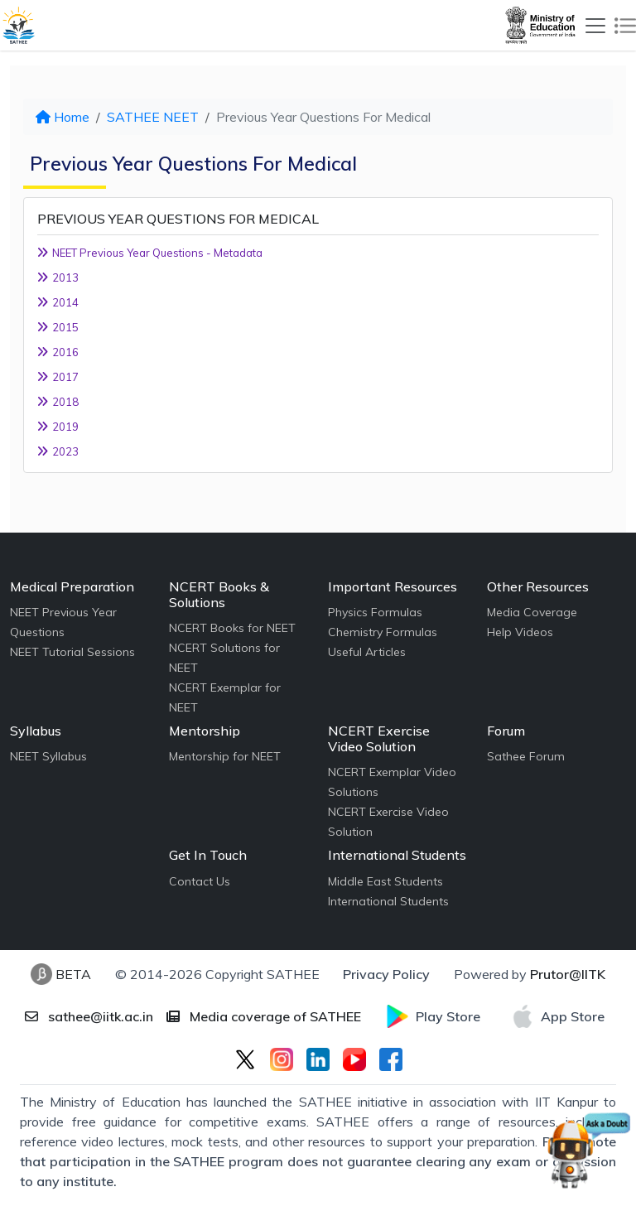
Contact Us (199, 881)
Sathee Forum (526, 756)
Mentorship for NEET (225, 756)
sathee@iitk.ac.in (89, 1016)
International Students (388, 901)
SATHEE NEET (153, 117)
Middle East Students (385, 881)
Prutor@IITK (567, 974)
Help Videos (520, 632)
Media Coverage (532, 612)
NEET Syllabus (48, 756)
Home (62, 117)
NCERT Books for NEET (232, 627)
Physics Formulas (375, 612)
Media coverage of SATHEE (263, 1016)
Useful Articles (367, 651)
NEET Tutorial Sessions (72, 651)
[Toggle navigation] (595, 25)
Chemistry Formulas (382, 632)
